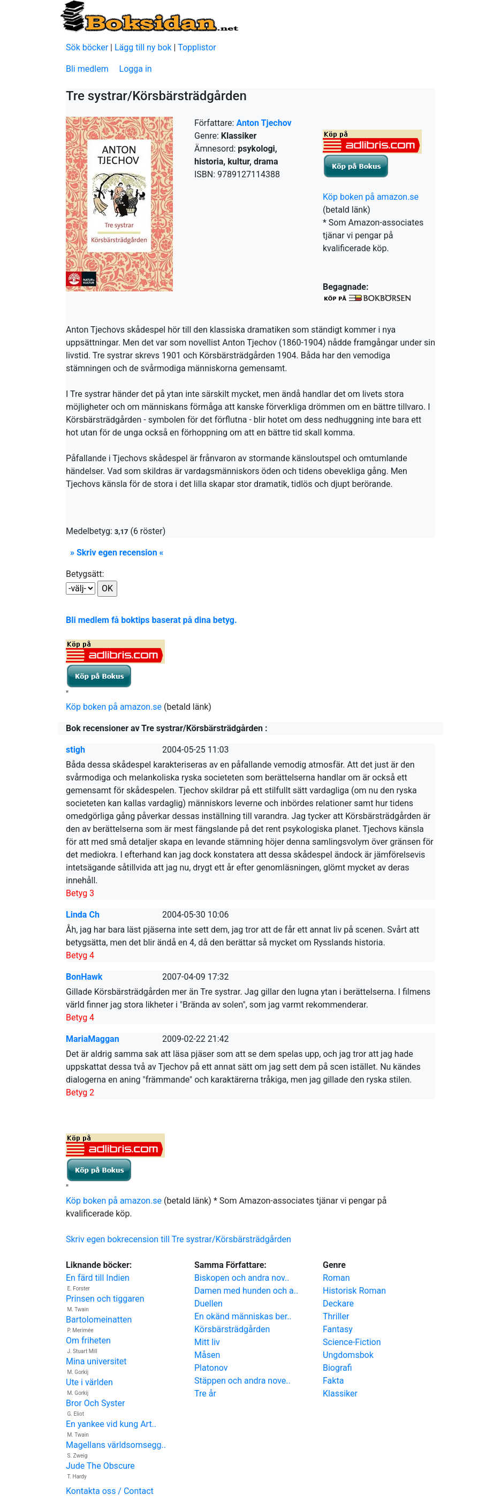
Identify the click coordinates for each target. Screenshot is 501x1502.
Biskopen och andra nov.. (241, 1278)
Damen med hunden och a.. (246, 1291)
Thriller (336, 1316)
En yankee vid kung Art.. (111, 1424)
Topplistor (197, 47)
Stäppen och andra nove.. (242, 1381)
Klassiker (340, 1393)
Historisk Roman (354, 1291)
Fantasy (338, 1329)
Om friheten (88, 1340)
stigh (75, 750)
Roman (336, 1278)
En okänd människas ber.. (243, 1316)
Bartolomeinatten (99, 1320)
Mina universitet (96, 1361)
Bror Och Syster (95, 1403)
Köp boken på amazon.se (371, 197)
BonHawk (84, 977)
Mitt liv (207, 1342)
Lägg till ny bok (143, 47)
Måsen (207, 1355)
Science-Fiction (352, 1342)
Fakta (333, 1381)
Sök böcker (87, 47)
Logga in (135, 69)
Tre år (205, 1393)
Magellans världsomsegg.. (116, 1445)
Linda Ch (83, 915)
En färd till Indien (98, 1278)
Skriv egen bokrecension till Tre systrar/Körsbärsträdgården (178, 1239)
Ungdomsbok (348, 1355)
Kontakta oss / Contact (110, 1491)
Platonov (210, 1368)
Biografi (337, 1368)
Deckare (338, 1303)
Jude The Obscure (100, 1466)
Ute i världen (89, 1382)
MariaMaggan (92, 1039)
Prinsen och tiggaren (105, 1299)
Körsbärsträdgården (232, 1329)
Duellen (208, 1303)
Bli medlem (87, 69)
